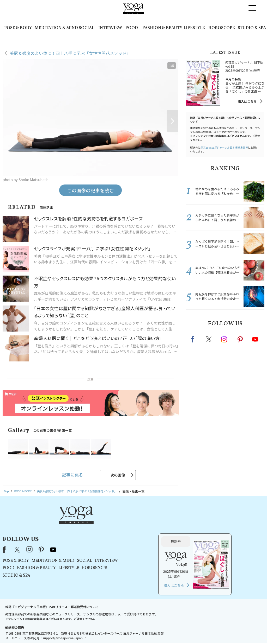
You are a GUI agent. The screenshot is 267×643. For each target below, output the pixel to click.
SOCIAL (86, 28)
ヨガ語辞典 (209, 629)
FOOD (131, 28)
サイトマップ (187, 629)
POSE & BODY (18, 28)
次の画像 (118, 475)
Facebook (194, 339)
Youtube (255, 339)
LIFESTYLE (194, 28)
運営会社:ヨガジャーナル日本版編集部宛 (224, 147)
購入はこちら (247, 101)
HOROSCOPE (221, 28)
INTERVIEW (110, 28)
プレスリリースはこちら (87, 629)
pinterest (240, 339)
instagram (224, 339)
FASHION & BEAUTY (162, 28)
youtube (118, 522)
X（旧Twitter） (83, 522)
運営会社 (167, 629)
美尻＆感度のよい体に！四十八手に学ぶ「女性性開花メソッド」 (70, 53)
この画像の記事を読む (90, 190)
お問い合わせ (56, 629)
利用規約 (115, 629)
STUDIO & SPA (252, 28)
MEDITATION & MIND (56, 28)
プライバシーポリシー (141, 629)
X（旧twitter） (209, 339)
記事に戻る (72, 474)
